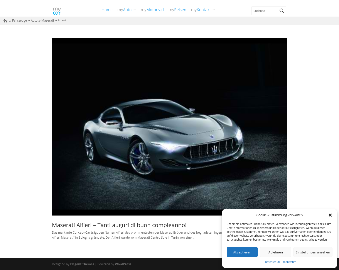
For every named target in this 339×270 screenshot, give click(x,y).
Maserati (47, 20)
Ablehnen (275, 252)
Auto (34, 20)
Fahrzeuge (19, 20)
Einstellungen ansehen (313, 252)
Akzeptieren (242, 252)
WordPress (123, 264)
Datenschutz (272, 262)
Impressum (289, 262)
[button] (330, 215)
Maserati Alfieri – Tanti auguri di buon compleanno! (119, 225)
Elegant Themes (82, 264)
